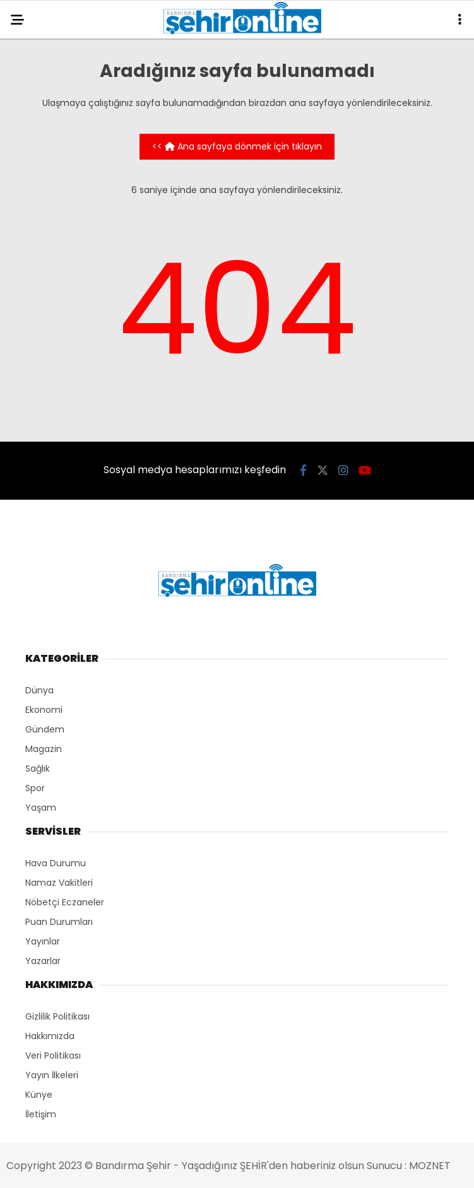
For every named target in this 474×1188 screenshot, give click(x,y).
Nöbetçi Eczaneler (64, 902)
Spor (35, 788)
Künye (38, 1094)
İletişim (40, 1114)
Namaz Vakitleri (59, 882)
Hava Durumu (55, 863)
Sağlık (37, 768)
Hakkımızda (49, 1036)
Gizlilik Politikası (57, 1016)
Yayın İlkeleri (51, 1075)
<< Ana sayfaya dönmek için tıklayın (237, 146)
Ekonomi (43, 709)
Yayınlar (42, 941)
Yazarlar (43, 961)
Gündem (44, 729)
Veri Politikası (53, 1055)
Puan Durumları (59, 921)
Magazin (43, 749)
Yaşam (40, 807)
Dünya (39, 690)
